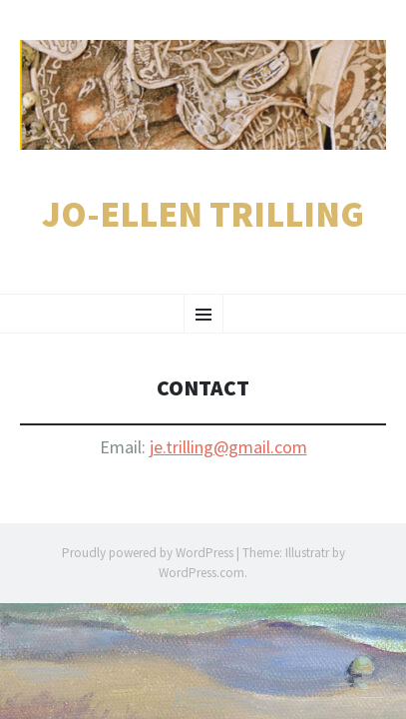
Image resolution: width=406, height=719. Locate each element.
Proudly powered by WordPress (147, 552)
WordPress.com (201, 572)
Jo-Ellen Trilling (203, 215)
